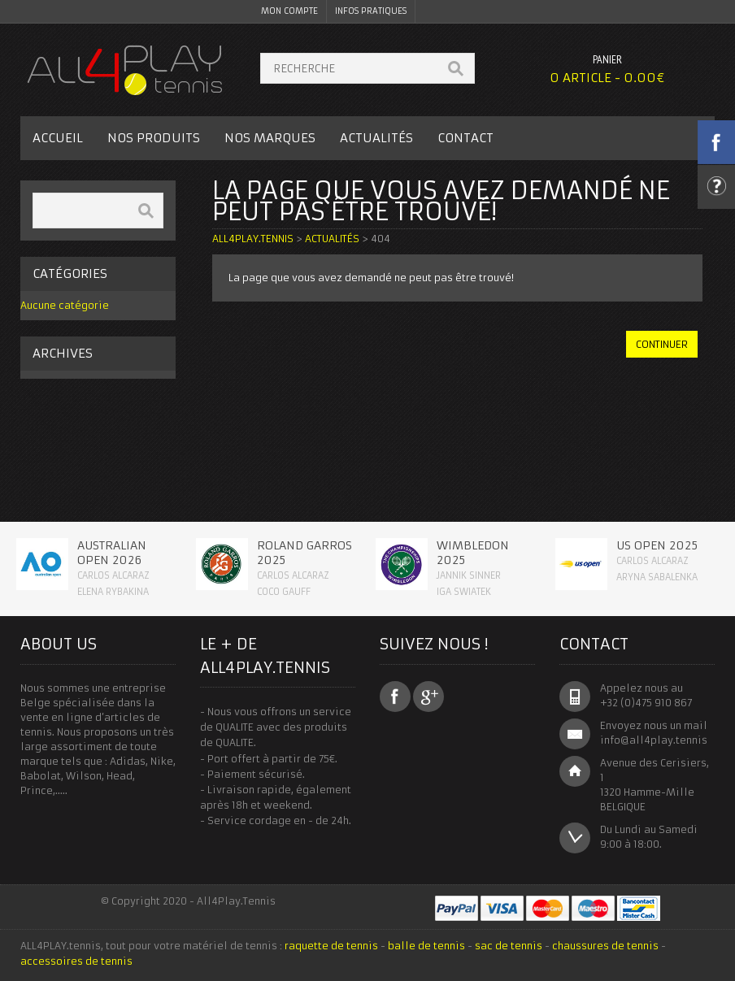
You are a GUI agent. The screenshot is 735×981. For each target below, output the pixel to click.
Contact (465, 137)
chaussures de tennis (605, 946)
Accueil (58, 137)
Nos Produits (153, 137)
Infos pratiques (371, 11)
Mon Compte (289, 11)
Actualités (376, 137)
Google (428, 696)
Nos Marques (269, 137)
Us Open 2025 (657, 545)
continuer (662, 344)
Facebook (395, 696)
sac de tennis (508, 946)
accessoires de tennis (76, 961)
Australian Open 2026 (111, 552)
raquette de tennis (331, 946)
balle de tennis (426, 946)
